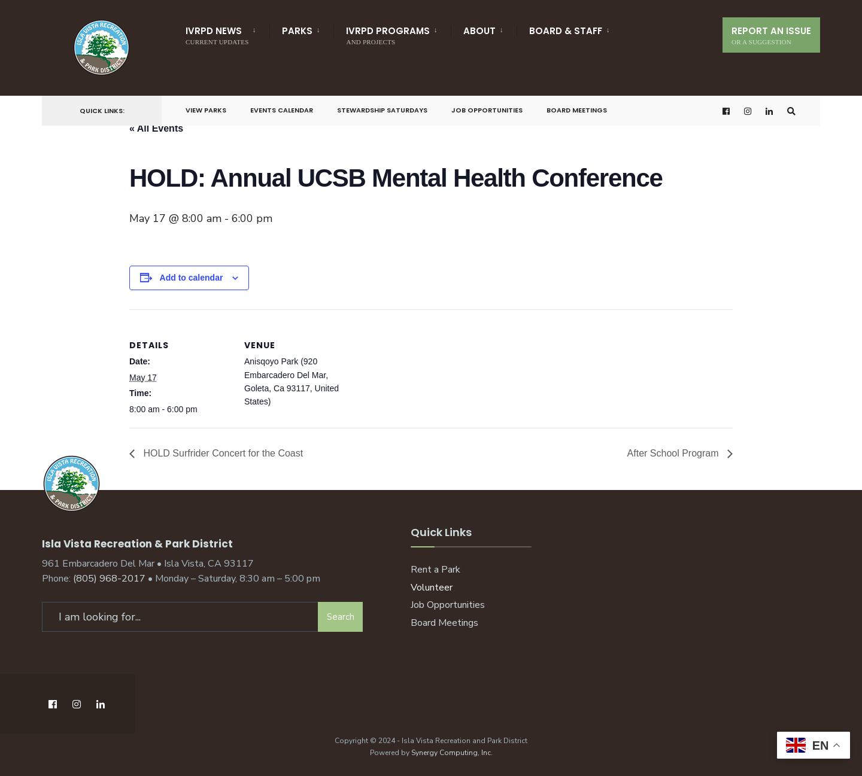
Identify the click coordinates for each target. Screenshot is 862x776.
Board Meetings (577, 110)
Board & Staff (565, 31)
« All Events (156, 128)
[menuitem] (227, 33)
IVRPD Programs (388, 35)
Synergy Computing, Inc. (452, 752)
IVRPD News (217, 35)
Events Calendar (281, 110)
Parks (297, 31)
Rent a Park (435, 569)
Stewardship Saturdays (382, 110)
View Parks (206, 110)
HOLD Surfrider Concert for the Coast (222, 453)
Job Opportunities (487, 110)
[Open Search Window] (791, 111)
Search (340, 616)
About (479, 31)
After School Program (674, 453)
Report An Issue (771, 35)
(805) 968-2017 (109, 578)
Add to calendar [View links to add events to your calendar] (191, 277)
